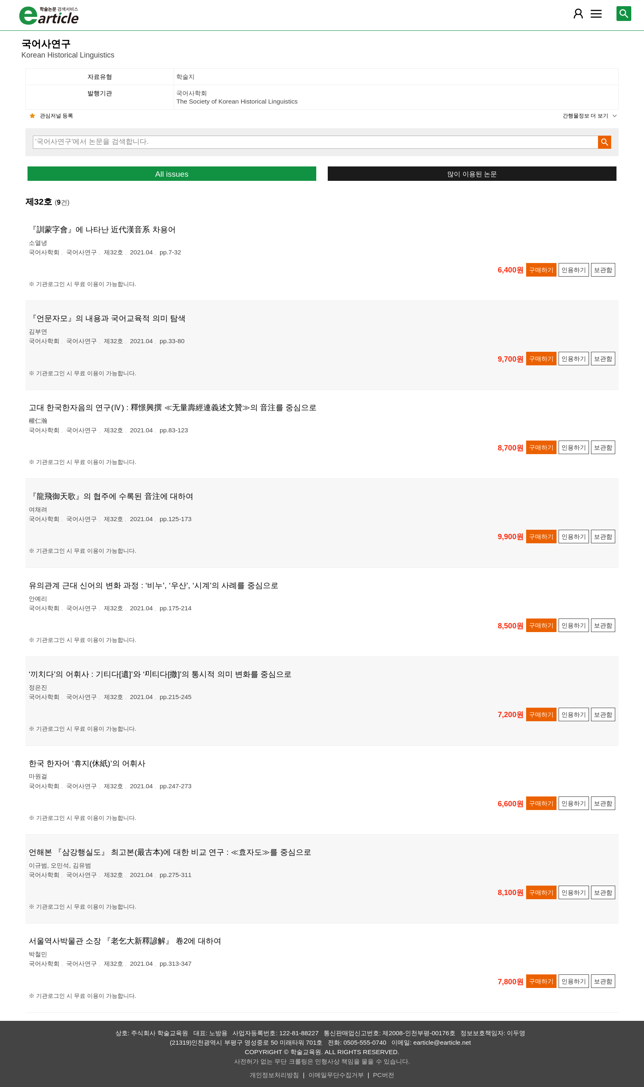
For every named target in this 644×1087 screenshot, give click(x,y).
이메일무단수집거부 (336, 1074)
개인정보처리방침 (274, 1074)
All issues (172, 174)
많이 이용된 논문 (472, 174)
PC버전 (383, 1074)
